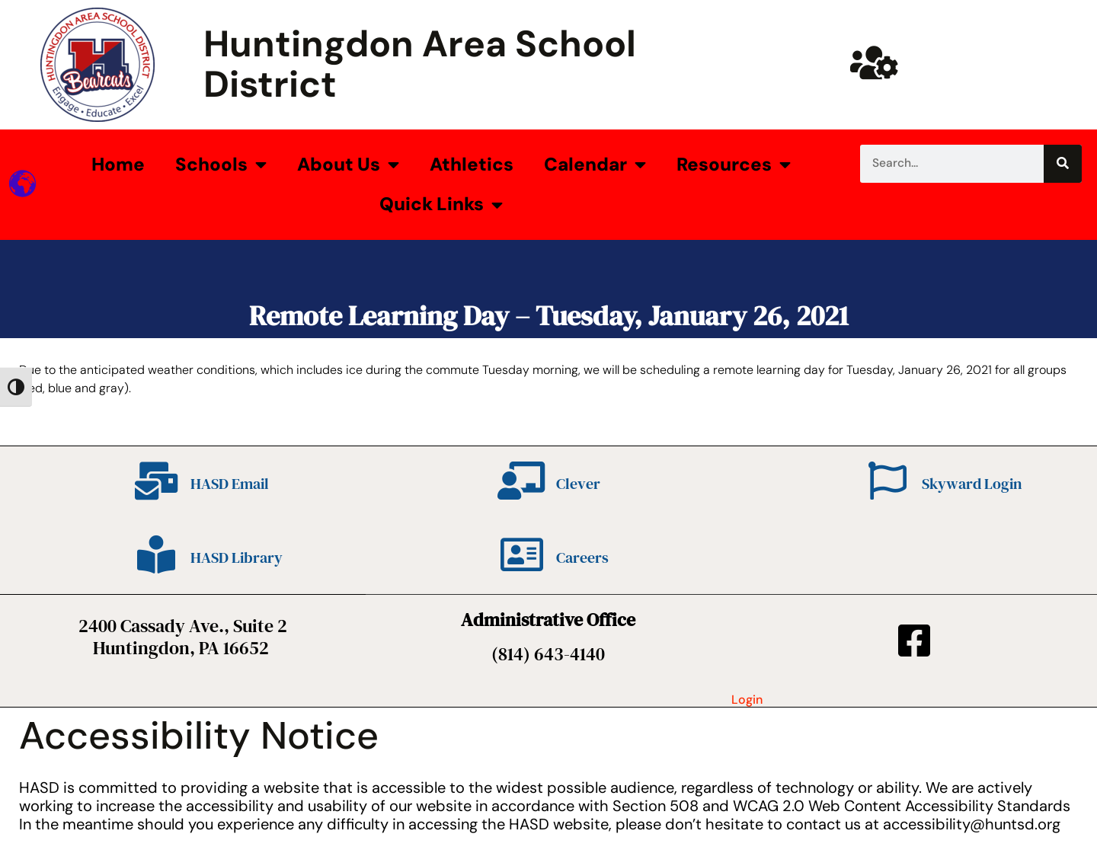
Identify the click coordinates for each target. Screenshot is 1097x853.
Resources (733, 164)
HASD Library (236, 557)
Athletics (471, 164)
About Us (348, 164)
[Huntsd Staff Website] (875, 62)
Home (118, 164)
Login (747, 700)
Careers (582, 557)
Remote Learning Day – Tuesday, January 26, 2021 (549, 315)
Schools (221, 164)
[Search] (1063, 164)
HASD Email (229, 483)
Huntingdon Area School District (419, 64)
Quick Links (441, 205)
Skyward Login (972, 483)
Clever (578, 483)
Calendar (595, 164)
